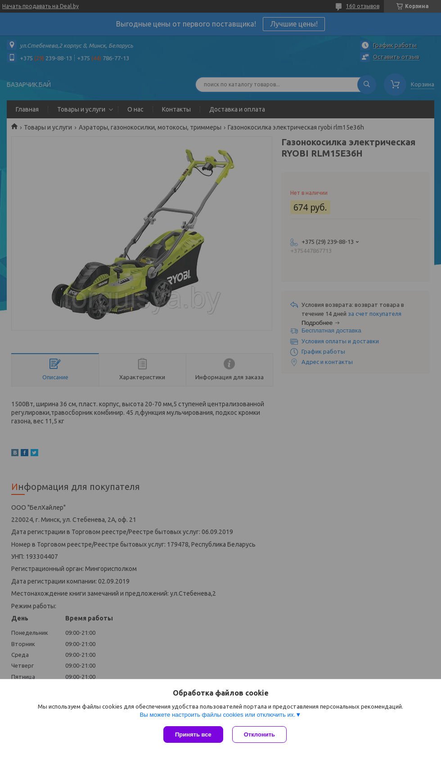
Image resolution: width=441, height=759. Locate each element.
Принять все (193, 734)
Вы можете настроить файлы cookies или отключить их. (217, 714)
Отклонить (259, 734)
